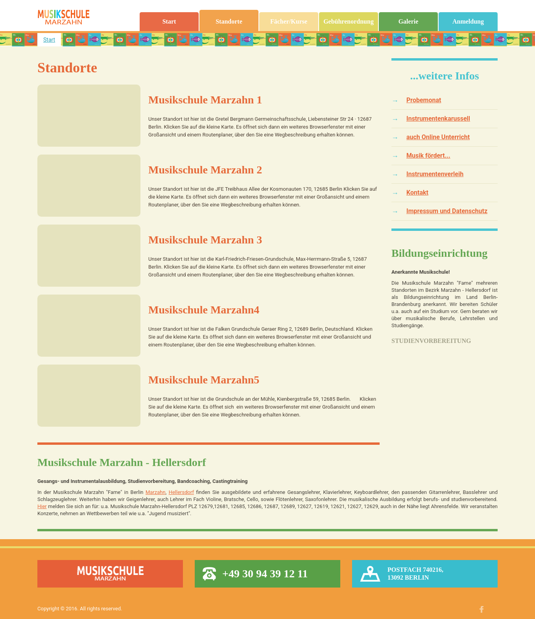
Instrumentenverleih (434, 174)
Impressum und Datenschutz (446, 211)
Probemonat (423, 100)
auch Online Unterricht (438, 137)
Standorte (229, 21)
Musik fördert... (428, 155)
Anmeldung (468, 21)
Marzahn (156, 492)
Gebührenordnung (348, 21)
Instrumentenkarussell (438, 118)
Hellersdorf (181, 492)
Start (169, 21)
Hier (42, 506)
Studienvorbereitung (431, 340)
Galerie (408, 21)
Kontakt (417, 192)
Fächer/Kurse (288, 21)
